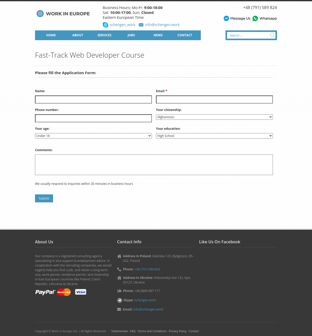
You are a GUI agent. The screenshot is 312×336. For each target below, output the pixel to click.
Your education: (168, 129)
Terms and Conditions (152, 331)
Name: (40, 91)
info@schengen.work (162, 24)
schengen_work (122, 24)
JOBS (131, 35)
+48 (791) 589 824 (260, 7)
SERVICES (104, 35)
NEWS (158, 35)
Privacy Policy (178, 331)
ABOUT (77, 35)
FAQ (132, 331)
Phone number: (47, 110)
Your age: (42, 129)
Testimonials (119, 331)
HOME (51, 35)
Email (161, 91)
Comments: (44, 150)
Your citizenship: (168, 110)
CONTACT (185, 35)
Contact (194, 331)
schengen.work (145, 300)
